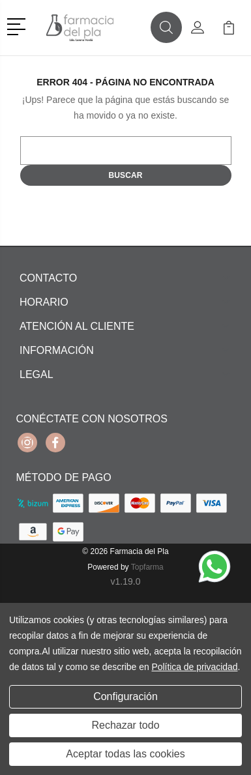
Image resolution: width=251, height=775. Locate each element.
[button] (18, 25)
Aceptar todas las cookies (125, 753)
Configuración (125, 696)
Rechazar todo (125, 725)
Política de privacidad (194, 667)
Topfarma (147, 567)
